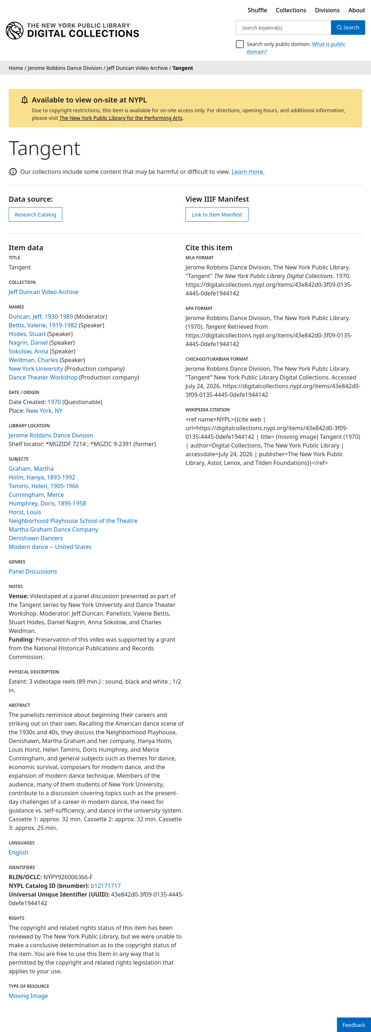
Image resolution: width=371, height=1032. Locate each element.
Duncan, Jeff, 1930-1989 (41, 316)
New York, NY (44, 411)
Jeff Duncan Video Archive (44, 292)
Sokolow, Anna (29, 351)
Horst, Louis (25, 512)
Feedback (354, 1024)
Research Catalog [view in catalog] (35, 214)
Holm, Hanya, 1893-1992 (42, 477)
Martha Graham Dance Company (53, 529)
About (357, 10)
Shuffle (257, 10)
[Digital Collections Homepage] (72, 31)
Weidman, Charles (33, 360)
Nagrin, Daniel (28, 343)
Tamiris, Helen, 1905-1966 (44, 486)
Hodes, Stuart (27, 334)
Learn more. (248, 172)
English (18, 852)
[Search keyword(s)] (283, 27)
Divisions (327, 10)
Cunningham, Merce (36, 495)
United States (73, 547)
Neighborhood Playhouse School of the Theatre (73, 521)
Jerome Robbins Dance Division (51, 435)
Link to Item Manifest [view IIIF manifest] (217, 214)
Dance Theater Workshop (43, 377)
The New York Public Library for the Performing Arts (121, 117)
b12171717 (106, 886)
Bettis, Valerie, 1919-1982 (43, 325)
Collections (291, 10)
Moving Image (28, 996)
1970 (54, 402)
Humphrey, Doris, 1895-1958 (47, 503)
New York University (36, 369)
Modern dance (28, 547)
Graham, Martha (31, 469)
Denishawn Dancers (36, 538)
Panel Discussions (33, 571)
